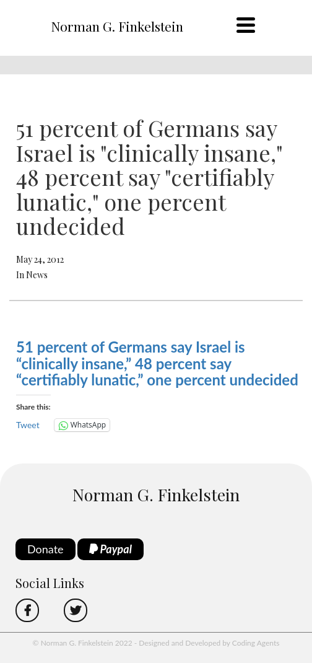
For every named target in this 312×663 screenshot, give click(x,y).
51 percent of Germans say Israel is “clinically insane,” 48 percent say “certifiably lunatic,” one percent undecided (157, 363)
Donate (45, 549)
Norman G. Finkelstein (117, 26)
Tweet (28, 424)
